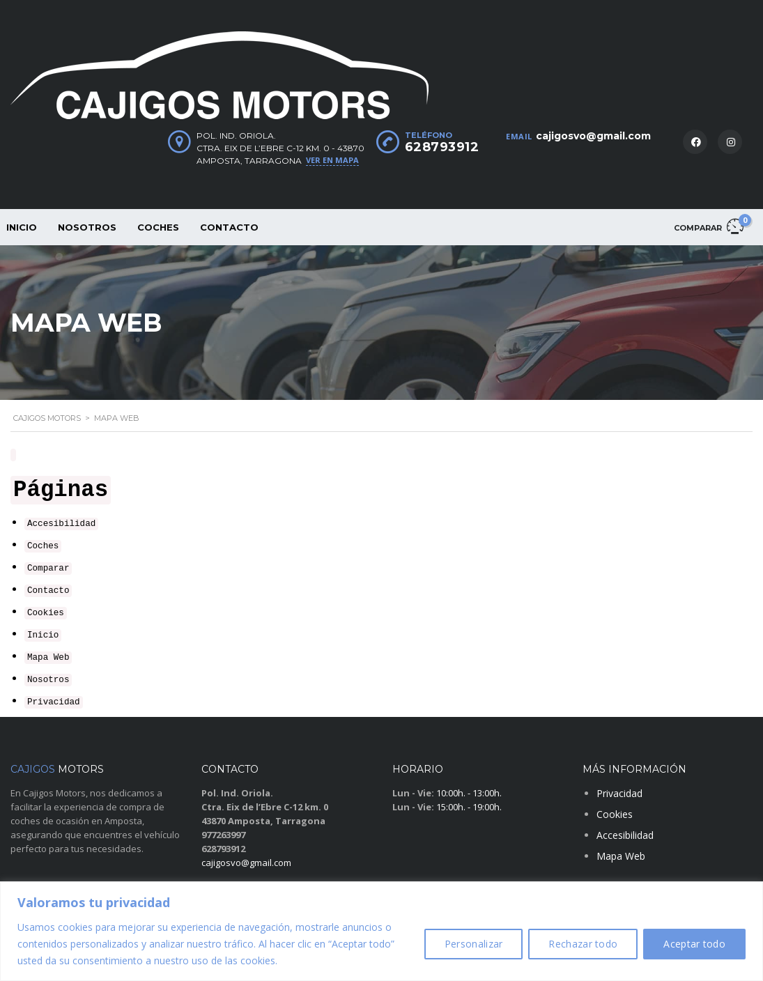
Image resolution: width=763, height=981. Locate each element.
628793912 (442, 147)
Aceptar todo (694, 943)
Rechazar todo (582, 943)
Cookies (45, 613)
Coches (158, 227)
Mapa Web (48, 658)
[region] (381, 931)
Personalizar (474, 943)
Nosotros (87, 227)
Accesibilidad (61, 524)
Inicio (43, 635)
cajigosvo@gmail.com (593, 136)
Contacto (229, 227)
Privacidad (53, 702)
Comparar (48, 568)
